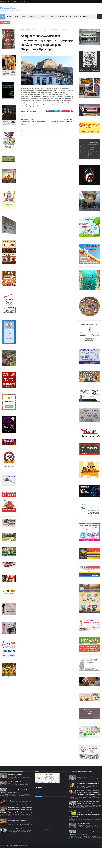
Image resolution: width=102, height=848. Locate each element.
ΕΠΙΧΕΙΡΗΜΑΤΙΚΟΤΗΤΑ (64, 16)
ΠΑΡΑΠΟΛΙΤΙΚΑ (33, 16)
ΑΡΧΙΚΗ (2, 1)
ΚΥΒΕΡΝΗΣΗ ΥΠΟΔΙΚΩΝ (14, 781)
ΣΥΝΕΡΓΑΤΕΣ (22, 1)
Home (22, 29)
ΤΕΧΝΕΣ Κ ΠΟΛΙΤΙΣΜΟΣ (80, 16)
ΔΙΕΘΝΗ (24, 16)
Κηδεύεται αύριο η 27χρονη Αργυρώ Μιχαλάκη (88, 783)
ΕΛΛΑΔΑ (16, 16)
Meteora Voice (8, 8)
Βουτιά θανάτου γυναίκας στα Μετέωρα (17, 820)
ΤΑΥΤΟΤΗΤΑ (7, 1)
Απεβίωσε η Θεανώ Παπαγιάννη (15, 774)
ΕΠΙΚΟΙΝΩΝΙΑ (15, 1)
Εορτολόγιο (47, 829)
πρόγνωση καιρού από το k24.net (47, 784)
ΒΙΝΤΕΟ (53, 16)
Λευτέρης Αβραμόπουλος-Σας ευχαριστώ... (17, 800)
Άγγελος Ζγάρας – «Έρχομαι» (15, 828)
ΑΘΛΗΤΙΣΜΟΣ (44, 16)
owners (27, 845)
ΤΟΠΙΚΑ (9, 16)
